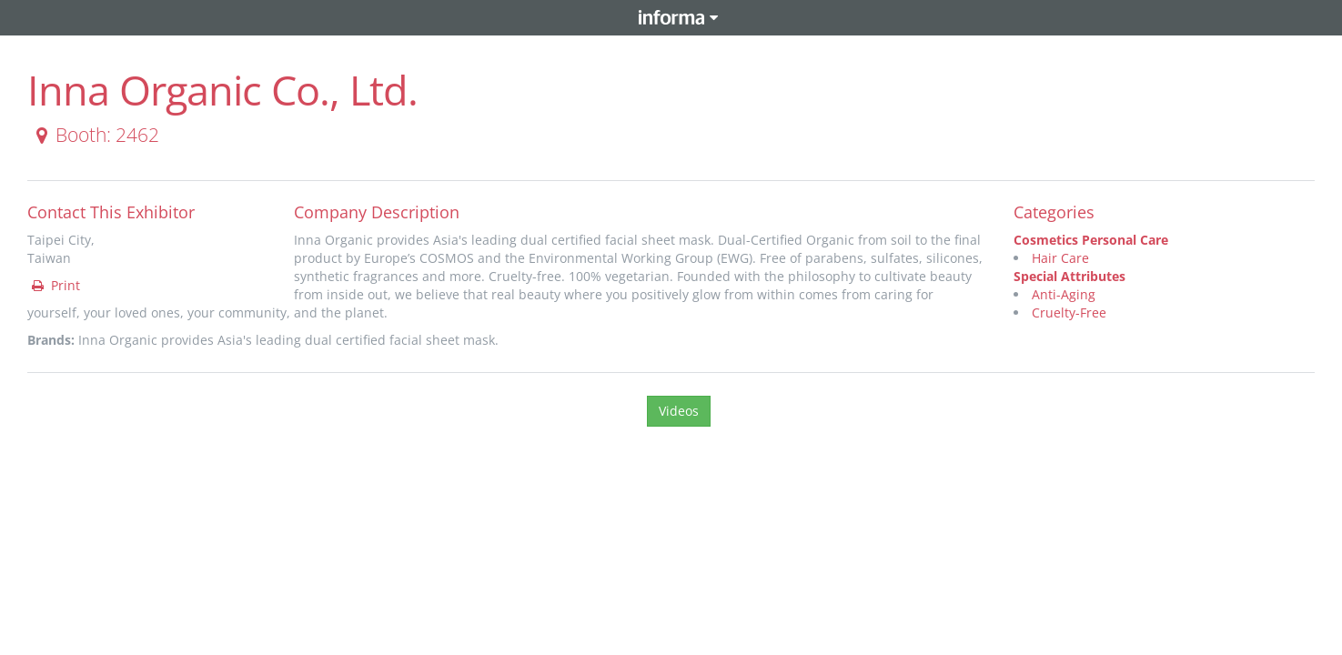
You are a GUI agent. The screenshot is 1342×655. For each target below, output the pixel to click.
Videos (679, 410)
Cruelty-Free (1069, 312)
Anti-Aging (1063, 294)
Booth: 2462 (94, 134)
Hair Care (1060, 258)
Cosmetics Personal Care (1091, 239)
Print (54, 285)
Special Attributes (1069, 276)
